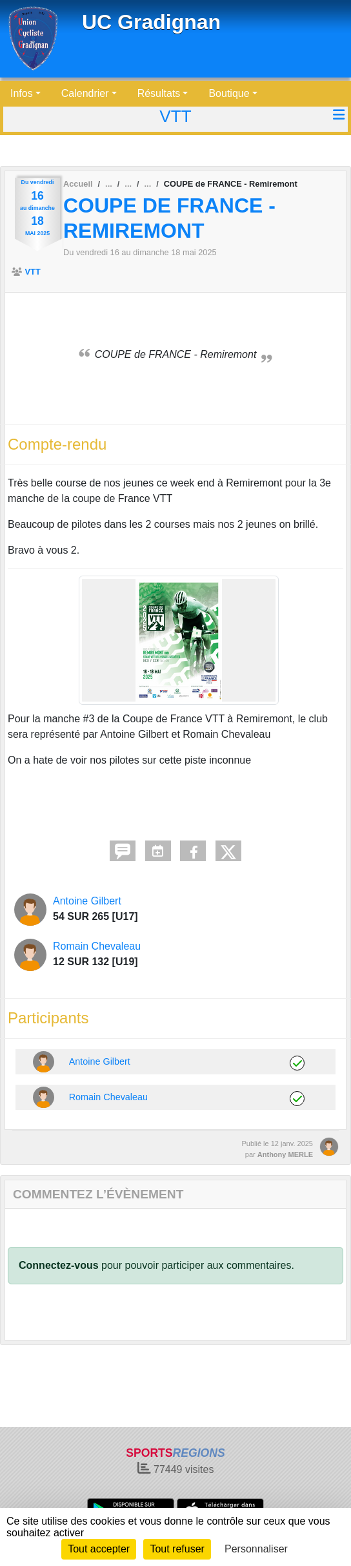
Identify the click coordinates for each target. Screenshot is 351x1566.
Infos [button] (21, 93)
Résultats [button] (159, 93)
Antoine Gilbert (87, 900)
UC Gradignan (151, 22)
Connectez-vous (59, 1265)
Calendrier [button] (85, 93)
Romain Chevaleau (97, 946)
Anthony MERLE (285, 1154)
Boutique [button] (228, 93)
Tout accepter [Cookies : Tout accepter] (99, 1548)
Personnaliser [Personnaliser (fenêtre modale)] (256, 1548)
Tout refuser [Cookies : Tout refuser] (177, 1548)
